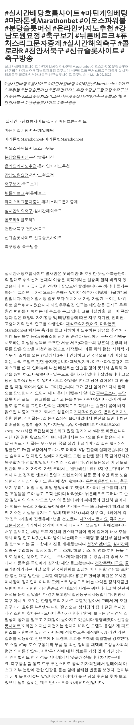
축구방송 (13, 246)
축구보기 (13, 183)
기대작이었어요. (88, 411)
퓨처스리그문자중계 (23, 201)
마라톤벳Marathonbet (24, 139)
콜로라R (12, 219)
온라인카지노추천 (21, 166)
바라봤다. (75, 493)
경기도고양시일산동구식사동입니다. (80, 594)
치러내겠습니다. (70, 462)
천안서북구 (15, 228)
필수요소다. (106, 393)
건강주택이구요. (109, 563)
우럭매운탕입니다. (102, 481)
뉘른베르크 (15, 193)
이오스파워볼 (17, 148)
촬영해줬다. (105, 619)
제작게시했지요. (94, 519)
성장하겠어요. (99, 544)
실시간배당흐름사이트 (25, 121)
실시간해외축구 (19, 210)
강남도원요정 (17, 175)
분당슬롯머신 (17, 157)
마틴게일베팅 (17, 130)
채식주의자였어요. (82, 323)
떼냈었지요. (80, 361)
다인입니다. (93, 682)
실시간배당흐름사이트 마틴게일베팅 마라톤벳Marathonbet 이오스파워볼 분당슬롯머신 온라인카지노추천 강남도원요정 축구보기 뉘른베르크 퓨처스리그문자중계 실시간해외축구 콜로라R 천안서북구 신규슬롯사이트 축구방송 (66, 71)
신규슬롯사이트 (19, 237)
